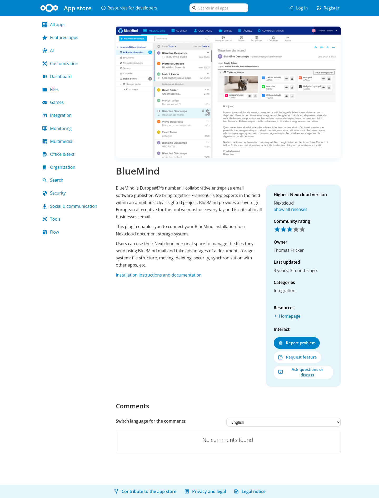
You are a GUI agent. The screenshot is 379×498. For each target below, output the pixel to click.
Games (53, 102)
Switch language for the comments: (151, 421)
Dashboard (57, 76)
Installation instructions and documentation (159, 275)
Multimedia (57, 141)
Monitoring (57, 128)
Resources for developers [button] (129, 8)
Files (50, 89)
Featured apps (60, 37)
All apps (53, 24)
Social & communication (69, 206)
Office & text (58, 154)
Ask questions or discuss (300, 372)
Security (54, 193)
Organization (58, 167)
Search (52, 180)
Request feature (297, 357)
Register (328, 8)
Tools (51, 219)
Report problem (297, 343)
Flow (50, 232)
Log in (298, 8)
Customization (60, 63)
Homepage (290, 316)
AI (48, 50)
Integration (57, 115)
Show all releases (290, 209)
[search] (219, 7)
